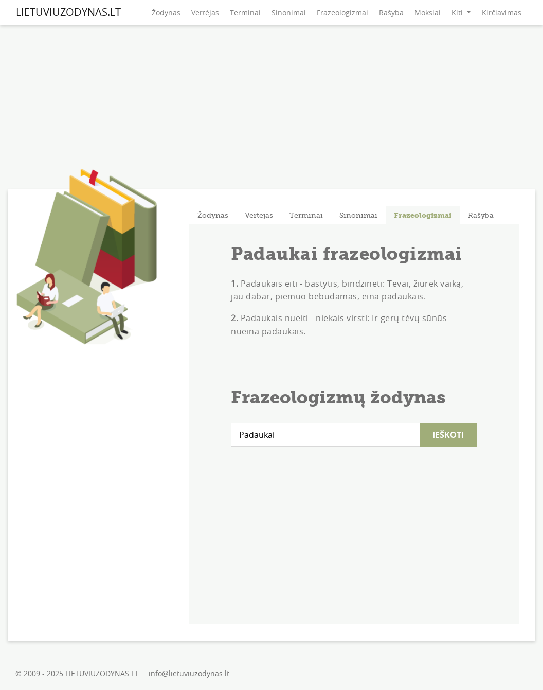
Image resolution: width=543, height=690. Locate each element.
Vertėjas (205, 12)
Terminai (245, 12)
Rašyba (391, 12)
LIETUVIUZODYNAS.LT (68, 12)
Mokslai (427, 12)
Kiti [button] (458, 12)
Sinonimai (289, 12)
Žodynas (166, 12)
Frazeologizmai (342, 12)
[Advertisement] (271, 110)
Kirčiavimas (501, 12)
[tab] (213, 215)
